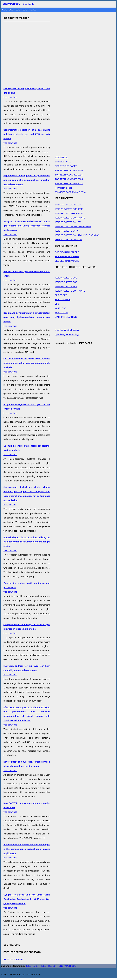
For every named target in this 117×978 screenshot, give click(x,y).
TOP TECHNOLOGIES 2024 (69, 183)
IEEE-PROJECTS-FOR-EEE (69, 209)
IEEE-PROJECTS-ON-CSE (68, 204)
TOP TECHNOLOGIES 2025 (69, 179)
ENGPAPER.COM (68, 966)
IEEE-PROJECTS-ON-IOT (68, 222)
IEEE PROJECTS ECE (66, 277)
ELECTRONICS (62, 299)
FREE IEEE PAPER (13, 959)
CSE (4, 9)
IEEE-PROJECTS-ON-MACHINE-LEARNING (77, 235)
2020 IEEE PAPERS (65, 192)
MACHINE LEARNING (66, 317)
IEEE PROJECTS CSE (66, 282)
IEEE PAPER (28, 4)
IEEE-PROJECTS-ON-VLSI (68, 239)
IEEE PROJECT (30, 9)
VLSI (57, 304)
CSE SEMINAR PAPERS (67, 252)
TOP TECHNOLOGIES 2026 (69, 174)
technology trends (63, 188)
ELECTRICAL (61, 312)
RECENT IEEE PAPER (66, 166)
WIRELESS (60, 308)
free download (27, 496)
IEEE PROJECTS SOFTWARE (70, 217)
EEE (17, 9)
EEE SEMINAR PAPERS (67, 261)
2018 (83, 192)
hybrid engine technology (67, 334)
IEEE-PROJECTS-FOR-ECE (69, 213)
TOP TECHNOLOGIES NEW (69, 170)
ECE (11, 9)
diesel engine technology (67, 330)
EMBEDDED (61, 295)
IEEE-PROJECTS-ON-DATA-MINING (73, 226)
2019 (77, 192)
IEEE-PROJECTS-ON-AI (67, 231)
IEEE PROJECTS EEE (66, 286)
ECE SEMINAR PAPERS (67, 256)
